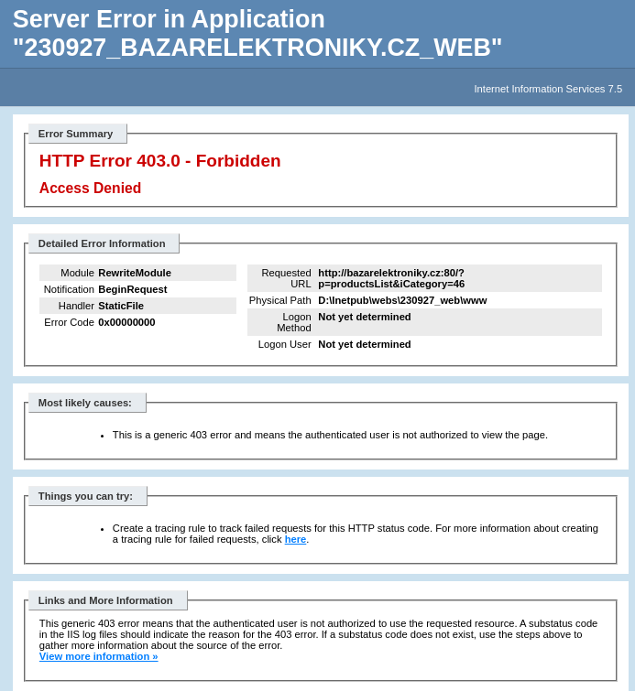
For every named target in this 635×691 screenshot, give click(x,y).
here (296, 539)
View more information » (99, 656)
